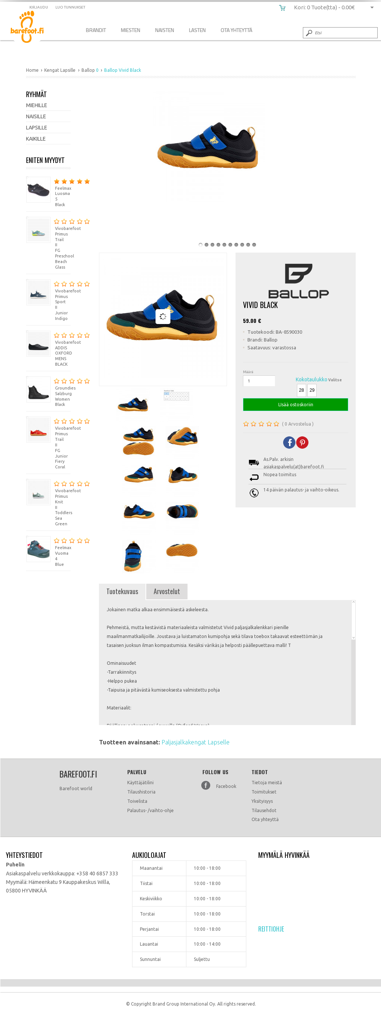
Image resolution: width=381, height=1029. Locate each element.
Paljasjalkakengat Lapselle (195, 742)
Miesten (130, 30)
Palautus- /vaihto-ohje (150, 810)
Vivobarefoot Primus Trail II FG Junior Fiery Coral (48, 442)
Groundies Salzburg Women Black (48, 391)
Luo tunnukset (70, 7)
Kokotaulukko (311, 379)
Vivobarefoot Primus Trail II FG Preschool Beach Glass (48, 243)
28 (301, 390)
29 (312, 390)
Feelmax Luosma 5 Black (48, 191)
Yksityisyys (262, 801)
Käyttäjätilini (140, 782)
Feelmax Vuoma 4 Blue (48, 551)
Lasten (197, 30)
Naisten (164, 30)
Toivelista (137, 801)
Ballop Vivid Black (32, 28)
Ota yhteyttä (265, 819)
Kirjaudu (38, 7)
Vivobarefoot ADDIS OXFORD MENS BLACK (48, 348)
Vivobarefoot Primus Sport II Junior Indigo (48, 300)
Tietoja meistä (267, 782)
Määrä (248, 372)
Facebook (226, 786)
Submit (308, 33)
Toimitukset (264, 791)
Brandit (96, 30)
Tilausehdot (264, 810)
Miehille (36, 105)
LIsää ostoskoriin (295, 404)
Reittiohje (271, 928)
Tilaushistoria (141, 791)
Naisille (36, 116)
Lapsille (36, 128)
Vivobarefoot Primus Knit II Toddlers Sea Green (48, 502)
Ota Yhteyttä (236, 30)
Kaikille (36, 139)
